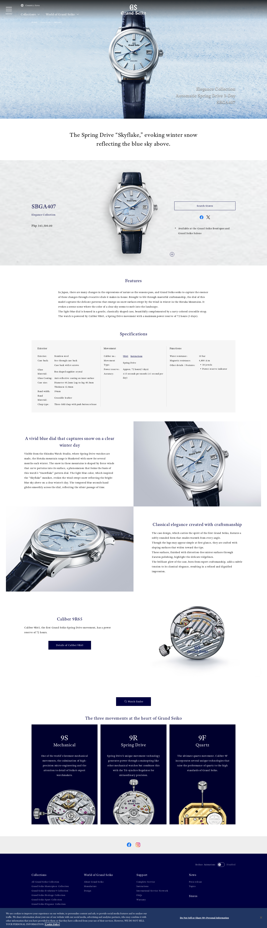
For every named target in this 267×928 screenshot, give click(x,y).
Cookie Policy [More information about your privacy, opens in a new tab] (52, 924)
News (192, 875)
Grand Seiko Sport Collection (47, 899)
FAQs (139, 895)
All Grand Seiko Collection (45, 881)
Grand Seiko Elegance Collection (49, 904)
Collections (30, 14)
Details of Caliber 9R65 (69, 645)
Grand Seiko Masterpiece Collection (50, 886)
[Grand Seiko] (133, 9)
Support (141, 875)
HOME (35, 22)
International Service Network (152, 890)
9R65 (125, 356)
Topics (192, 886)
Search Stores (205, 205)
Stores (193, 896)
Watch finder (133, 702)
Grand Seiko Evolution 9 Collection (50, 890)
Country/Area (30, 5)
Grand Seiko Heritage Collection (48, 895)
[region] (133, 918)
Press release (195, 881)
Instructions (136, 356)
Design (87, 890)
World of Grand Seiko (62, 14)
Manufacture (90, 886)
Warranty (141, 899)
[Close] (261, 917)
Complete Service (145, 881)
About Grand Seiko (94, 881)
